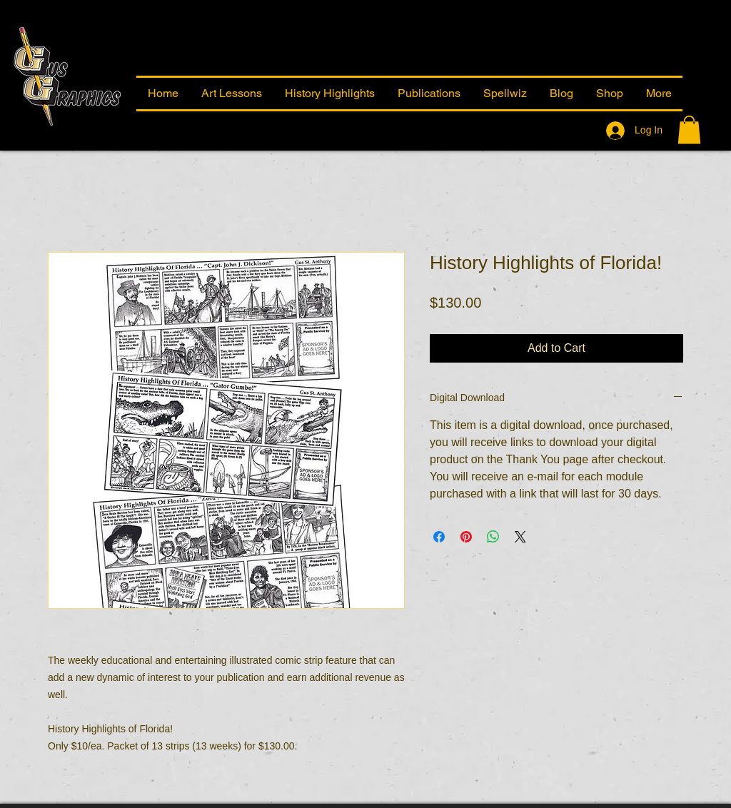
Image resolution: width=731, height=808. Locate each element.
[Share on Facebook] (439, 536)
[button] (658, 93)
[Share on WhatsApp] (493, 536)
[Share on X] (520, 536)
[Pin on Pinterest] (466, 536)
